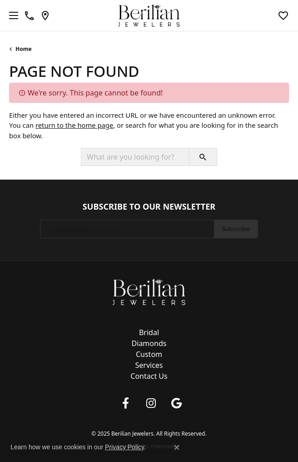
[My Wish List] (283, 15)
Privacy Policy (115, 418)
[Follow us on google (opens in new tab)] (176, 403)
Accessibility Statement (201, 418)
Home (23, 49)
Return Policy (85, 418)
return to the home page (74, 125)
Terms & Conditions (153, 418)
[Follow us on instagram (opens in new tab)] (151, 403)
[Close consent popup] (176, 447)
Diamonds (149, 343)
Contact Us (148, 376)
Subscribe (236, 229)
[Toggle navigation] (11, 15)
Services (149, 365)
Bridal (149, 332)
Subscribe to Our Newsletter (149, 207)
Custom (149, 354)
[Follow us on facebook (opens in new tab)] (125, 403)
